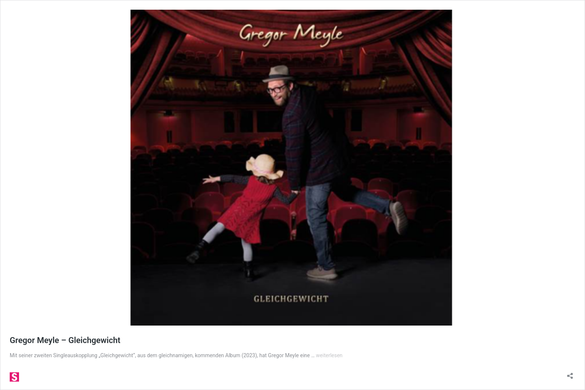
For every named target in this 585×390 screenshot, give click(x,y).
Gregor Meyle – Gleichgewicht (65, 340)
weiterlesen (329, 355)
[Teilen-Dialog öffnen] (570, 373)
